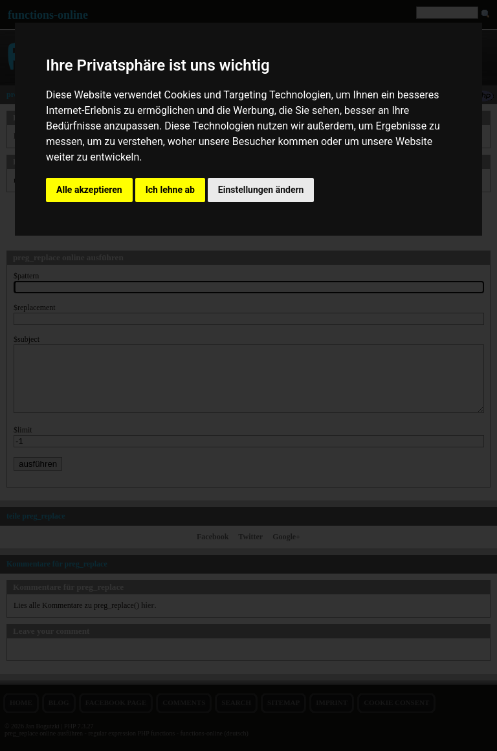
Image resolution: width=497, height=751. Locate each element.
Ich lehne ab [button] (170, 190)
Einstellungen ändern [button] (261, 190)
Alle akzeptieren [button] (89, 190)
